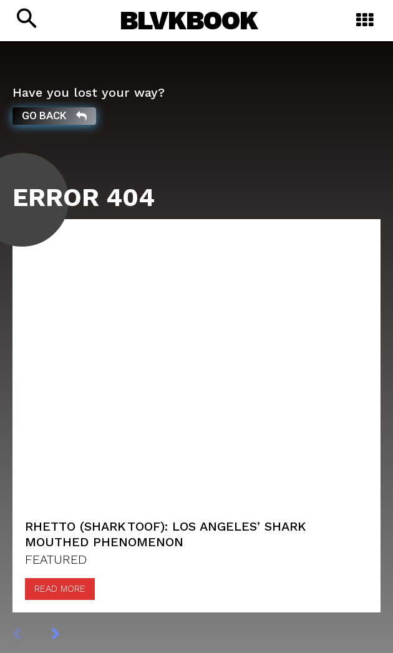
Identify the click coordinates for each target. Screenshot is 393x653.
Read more (59, 588)
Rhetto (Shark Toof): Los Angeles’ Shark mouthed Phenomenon (165, 534)
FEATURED (56, 559)
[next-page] (68, 633)
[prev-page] (29, 633)
